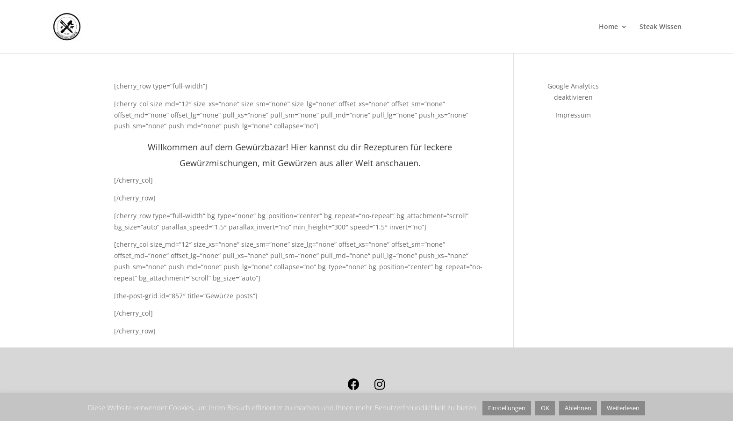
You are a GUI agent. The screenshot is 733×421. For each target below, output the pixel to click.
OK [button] (545, 408)
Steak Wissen (661, 27)
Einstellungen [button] (506, 408)
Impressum (573, 115)
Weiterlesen (623, 408)
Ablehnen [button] (578, 408)
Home (608, 27)
